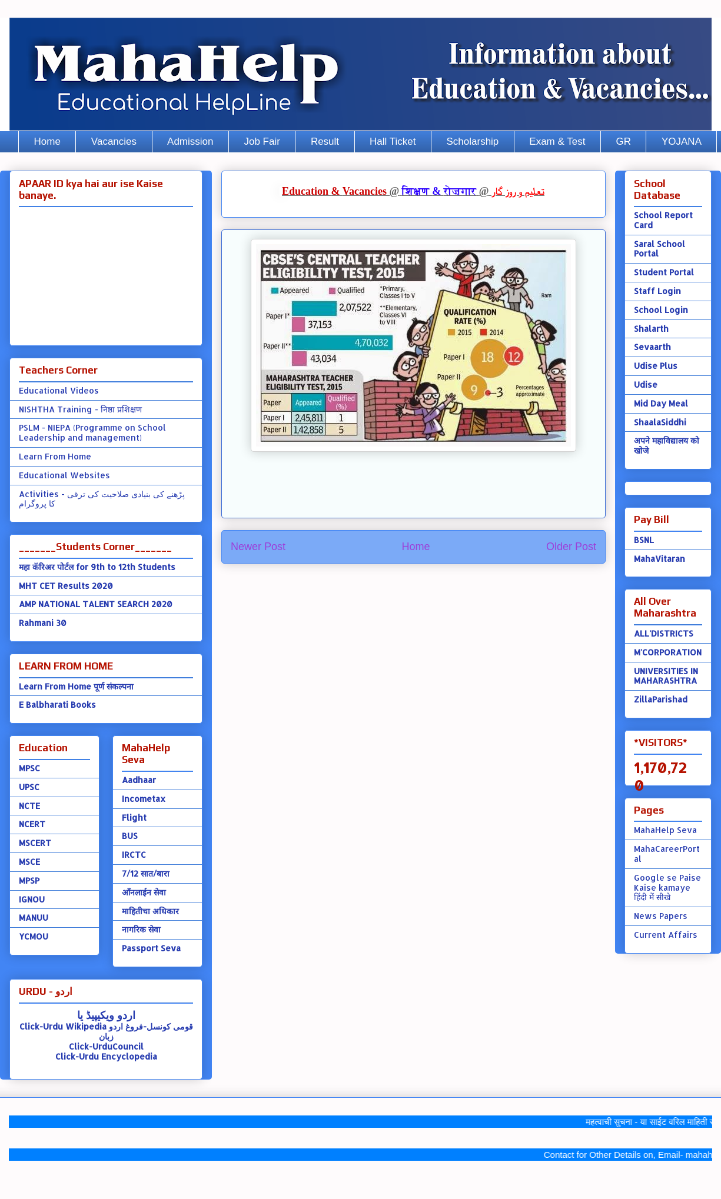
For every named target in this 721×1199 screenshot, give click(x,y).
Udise (645, 384)
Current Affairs (665, 935)
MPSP (29, 880)
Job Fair (262, 141)
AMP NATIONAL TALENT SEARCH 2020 (95, 604)
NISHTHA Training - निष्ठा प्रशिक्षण (80, 409)
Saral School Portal (659, 249)
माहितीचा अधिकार (150, 911)
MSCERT (35, 843)
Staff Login (657, 291)
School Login (661, 310)
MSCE (29, 862)
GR (623, 141)
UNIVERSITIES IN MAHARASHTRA (666, 676)
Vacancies (114, 141)
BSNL (644, 540)
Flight (134, 817)
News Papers (660, 916)
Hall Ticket (393, 141)
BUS (130, 836)
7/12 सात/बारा (146, 873)
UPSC (29, 787)
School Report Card (663, 220)
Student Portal (664, 272)
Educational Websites (64, 475)
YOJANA (682, 141)
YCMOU (33, 936)
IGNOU (32, 899)
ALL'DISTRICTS (663, 633)
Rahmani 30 (43, 623)
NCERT (32, 824)
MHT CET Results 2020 (66, 586)
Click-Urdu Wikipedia (63, 1026)
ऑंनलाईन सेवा (144, 892)
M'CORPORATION (668, 652)
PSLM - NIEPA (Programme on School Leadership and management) (92, 432)
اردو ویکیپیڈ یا (106, 1014)
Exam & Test (557, 141)
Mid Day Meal (661, 403)
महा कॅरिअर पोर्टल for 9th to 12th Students (97, 567)
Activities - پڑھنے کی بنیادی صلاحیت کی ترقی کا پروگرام (102, 499)
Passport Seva (151, 948)
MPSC (29, 768)
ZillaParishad (660, 699)
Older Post (571, 546)
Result (325, 141)
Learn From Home (55, 456)
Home (47, 141)
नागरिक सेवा (141, 929)
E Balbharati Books (57, 705)
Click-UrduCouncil (106, 1046)
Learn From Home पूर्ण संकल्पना (76, 686)
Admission (190, 141)
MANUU (33, 917)
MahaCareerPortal (667, 854)
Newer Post (258, 546)
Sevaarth (652, 347)
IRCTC (134, 855)
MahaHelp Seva (665, 830)
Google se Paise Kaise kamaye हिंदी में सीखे (667, 887)
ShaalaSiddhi (660, 422)
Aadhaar (139, 780)
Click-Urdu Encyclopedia (106, 1056)
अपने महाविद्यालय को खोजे (666, 445)
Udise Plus (655, 366)
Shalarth (651, 329)
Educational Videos (59, 390)
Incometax (143, 799)
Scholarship (473, 141)
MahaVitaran (659, 559)
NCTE (29, 806)
